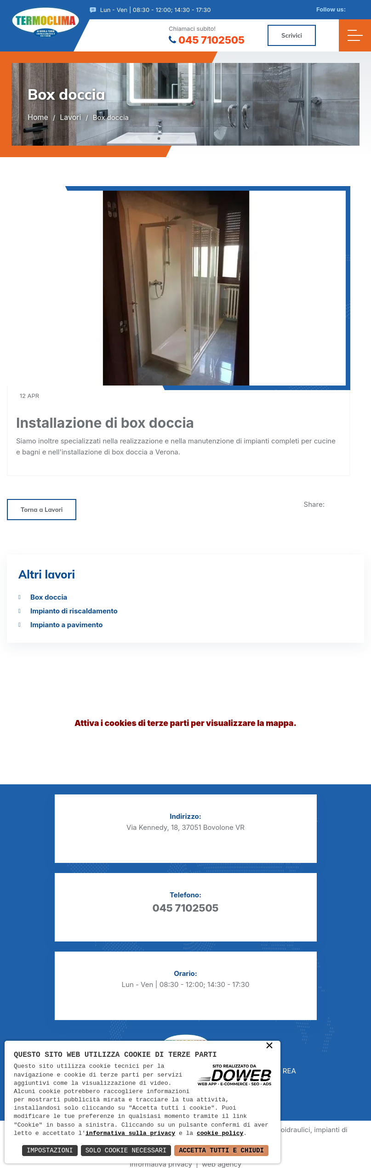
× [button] (269, 1046)
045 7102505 (207, 40)
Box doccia (48, 597)
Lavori (70, 117)
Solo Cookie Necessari (126, 1150)
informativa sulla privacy (130, 1133)
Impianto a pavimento (66, 624)
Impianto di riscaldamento (74, 611)
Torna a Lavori (42, 510)
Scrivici (291, 36)
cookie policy (220, 1133)
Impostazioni (50, 1150)
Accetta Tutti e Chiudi (221, 1150)
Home (38, 117)
